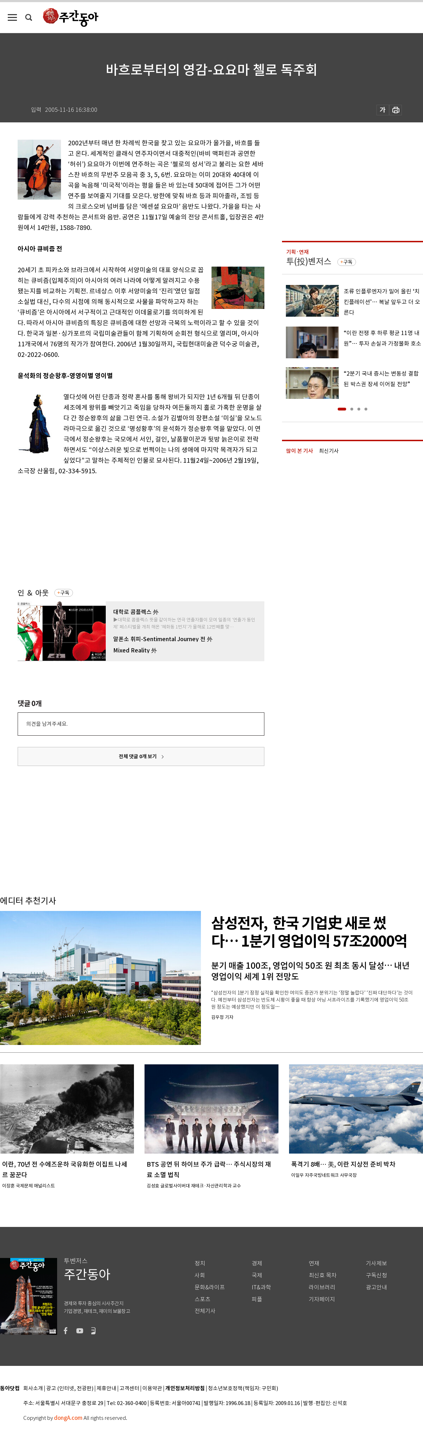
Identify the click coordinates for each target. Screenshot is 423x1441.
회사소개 (33, 1389)
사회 (200, 1275)
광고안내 (376, 1287)
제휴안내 (106, 1389)
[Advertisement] (123, 531)
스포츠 (202, 1299)
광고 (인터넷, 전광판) (69, 1389)
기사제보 (376, 1263)
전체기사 (205, 1311)
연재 (314, 1263)
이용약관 (152, 1389)
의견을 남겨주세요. (47, 723)
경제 (257, 1263)
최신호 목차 (323, 1275)
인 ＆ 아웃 (33, 593)
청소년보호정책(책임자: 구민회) (243, 1389)
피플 (257, 1299)
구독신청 (376, 1275)
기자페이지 (322, 1299)
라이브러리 (322, 1287)
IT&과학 (261, 1287)
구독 (64, 593)
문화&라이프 (210, 1287)
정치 (200, 1263)
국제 (257, 1275)
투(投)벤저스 (308, 261)
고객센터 (129, 1389)
